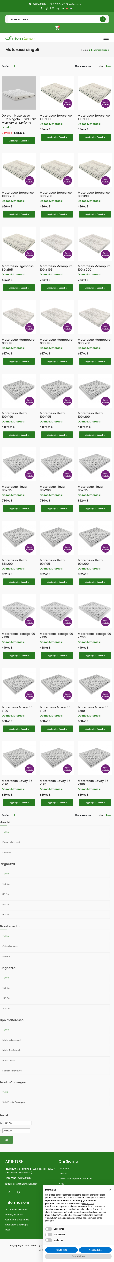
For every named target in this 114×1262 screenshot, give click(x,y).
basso (109, 66)
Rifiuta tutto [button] (61, 1250)
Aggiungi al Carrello (19, 141)
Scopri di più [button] (78, 1256)
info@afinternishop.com (25, 1185)
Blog (61, 1185)
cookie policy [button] (88, 1203)
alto (101, 66)
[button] (110, 1189)
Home (84, 49)
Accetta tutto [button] (95, 1250)
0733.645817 (39, 4)
